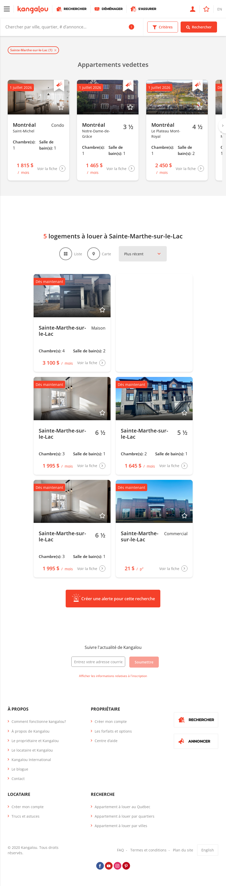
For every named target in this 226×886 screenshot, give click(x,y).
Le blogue (20, 769)
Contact (18, 779)
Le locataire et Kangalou (32, 750)
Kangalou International (31, 760)
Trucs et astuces (26, 817)
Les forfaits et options (113, 732)
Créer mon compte (111, 722)
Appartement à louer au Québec (122, 807)
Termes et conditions (148, 850)
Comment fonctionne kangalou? (39, 722)
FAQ (120, 850)
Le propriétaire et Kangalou (35, 741)
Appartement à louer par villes (121, 826)
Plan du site (183, 850)
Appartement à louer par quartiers (124, 817)
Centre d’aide (106, 741)
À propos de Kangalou (31, 732)
